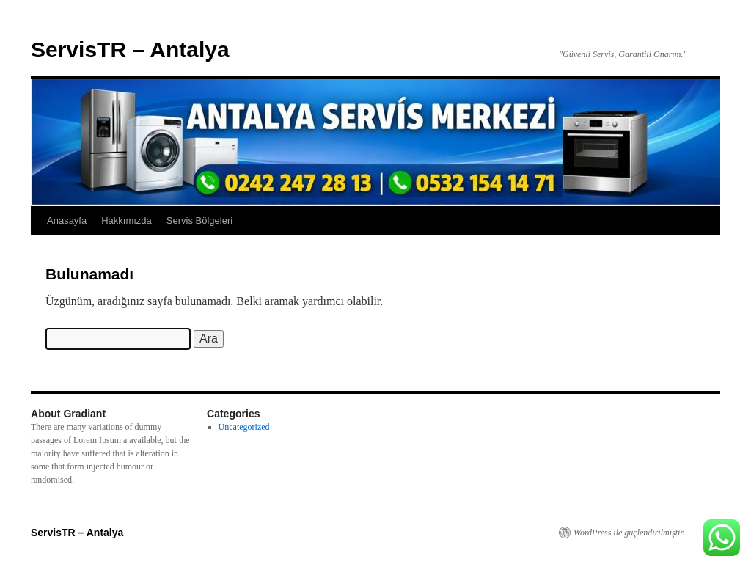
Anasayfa (67, 220)
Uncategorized (244, 427)
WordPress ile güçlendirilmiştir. (629, 532)
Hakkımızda (126, 220)
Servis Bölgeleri (199, 220)
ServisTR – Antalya (130, 49)
